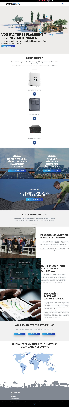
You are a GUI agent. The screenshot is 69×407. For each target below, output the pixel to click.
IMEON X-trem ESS (35, 114)
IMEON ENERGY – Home (15, 392)
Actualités (13, 396)
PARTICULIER (19, 333)
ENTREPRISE (34, 333)
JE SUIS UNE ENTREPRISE (52, 170)
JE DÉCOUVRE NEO (8, 46)
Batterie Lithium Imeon (34, 139)
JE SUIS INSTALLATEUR (34, 199)
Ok (34, 404)
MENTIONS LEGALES (15, 398)
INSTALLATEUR (49, 333)
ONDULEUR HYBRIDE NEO (34, 90)
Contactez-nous (15, 400)
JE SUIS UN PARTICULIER (17, 170)
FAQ (11, 394)
